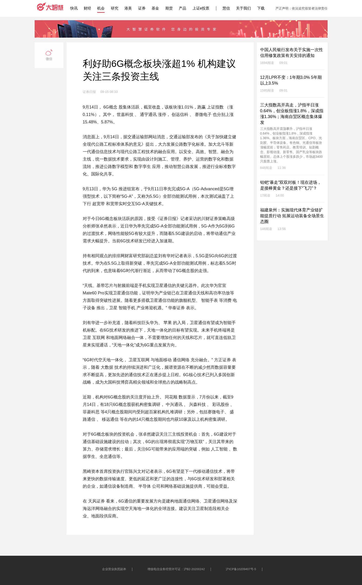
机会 (101, 8)
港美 (128, 8)
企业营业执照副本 (114, 569)
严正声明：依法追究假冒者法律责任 (302, 8)
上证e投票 (201, 8)
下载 (261, 8)
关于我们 (243, 8)
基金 (155, 8)
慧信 (226, 8)
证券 (142, 8)
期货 (169, 8)
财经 (87, 8)
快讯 (74, 8)
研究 (114, 8)
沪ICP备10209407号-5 (241, 569)
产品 (182, 8)
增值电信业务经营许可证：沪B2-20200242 (176, 569)
